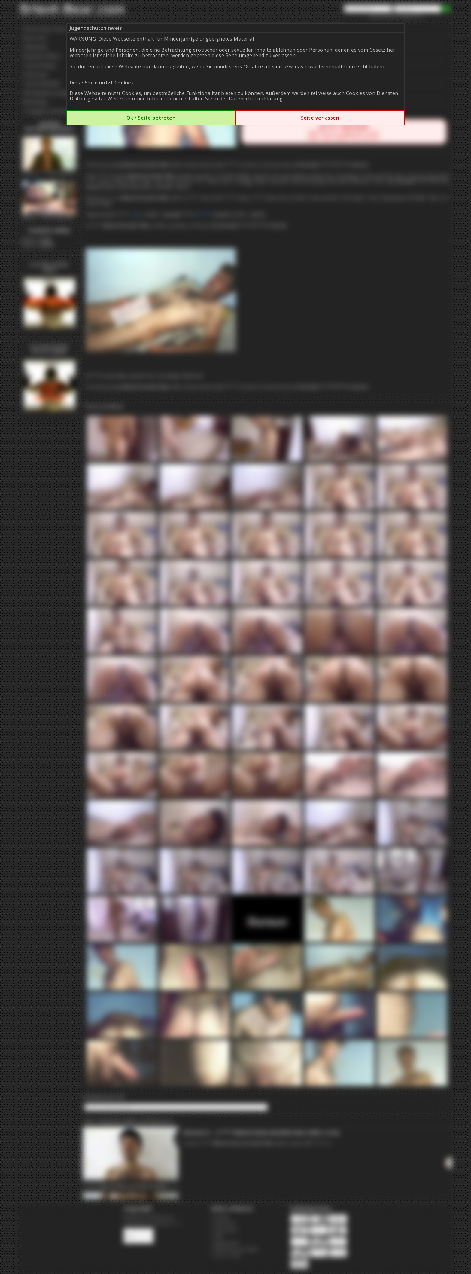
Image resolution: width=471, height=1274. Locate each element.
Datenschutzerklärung (256, 98)
